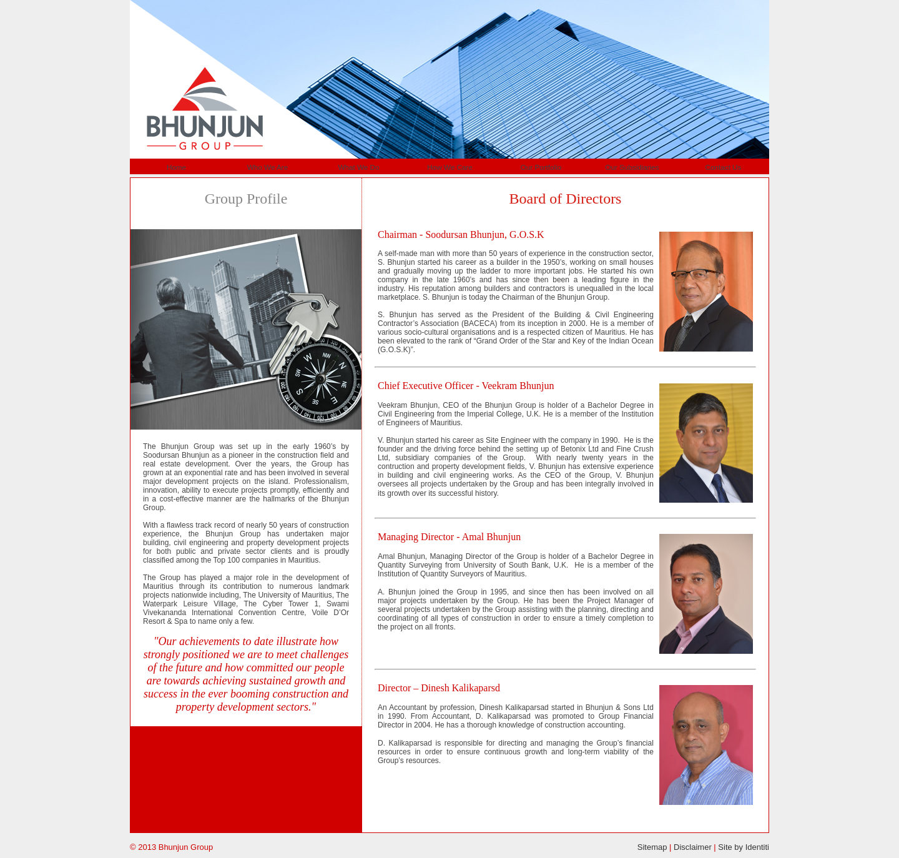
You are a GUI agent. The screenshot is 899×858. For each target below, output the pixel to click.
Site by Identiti (743, 847)
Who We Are (267, 167)
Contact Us (723, 167)
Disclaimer (693, 847)
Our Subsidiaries (632, 167)
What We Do (358, 167)
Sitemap (652, 847)
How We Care (450, 167)
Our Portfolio (541, 167)
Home (176, 167)
